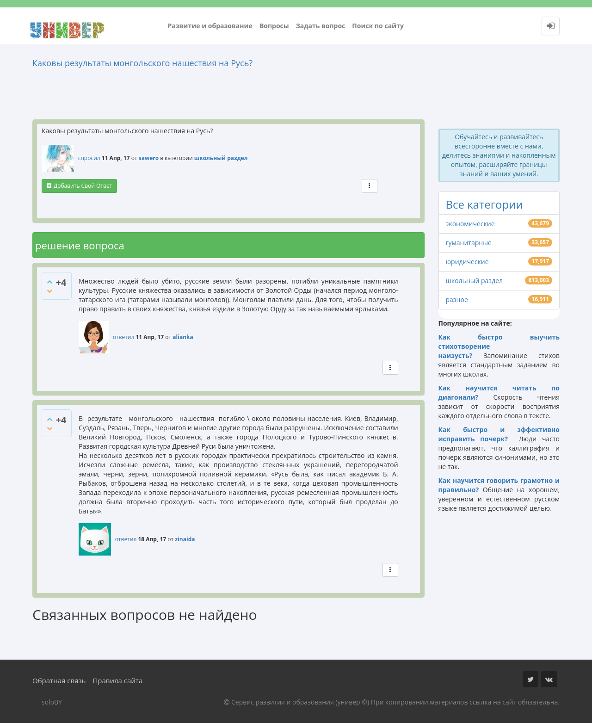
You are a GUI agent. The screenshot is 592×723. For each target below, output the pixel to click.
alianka (183, 337)
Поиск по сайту (378, 25)
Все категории (484, 204)
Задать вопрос (320, 25)
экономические (470, 223)
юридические (467, 261)
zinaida (185, 539)
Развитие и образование (210, 25)
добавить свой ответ (83, 186)
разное (457, 299)
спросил (89, 158)
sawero (149, 158)
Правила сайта (117, 680)
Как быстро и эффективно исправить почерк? (499, 434)
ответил (124, 337)
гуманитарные (469, 242)
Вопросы (274, 25)
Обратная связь (59, 680)
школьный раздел (221, 158)
